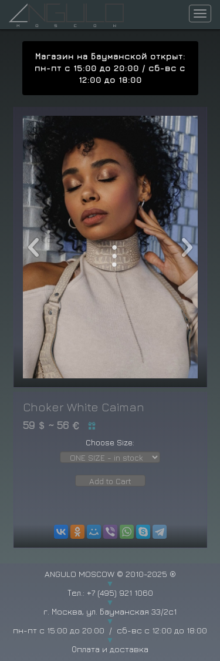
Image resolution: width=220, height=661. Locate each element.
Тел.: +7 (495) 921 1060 (110, 593)
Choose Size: (110, 442)
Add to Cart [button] (110, 481)
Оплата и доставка (110, 649)
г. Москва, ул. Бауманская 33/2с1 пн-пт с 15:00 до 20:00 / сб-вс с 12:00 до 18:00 (110, 620)
